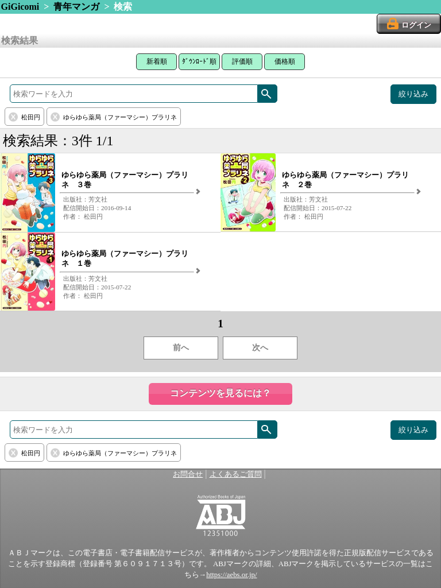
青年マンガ (76, 6)
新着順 (156, 61)
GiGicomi (20, 6)
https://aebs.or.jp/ (231, 575)
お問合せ (188, 474)
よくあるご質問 (236, 474)
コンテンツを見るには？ (220, 393)
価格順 (284, 61)
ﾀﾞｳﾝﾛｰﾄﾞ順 (199, 61)
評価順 (242, 61)
